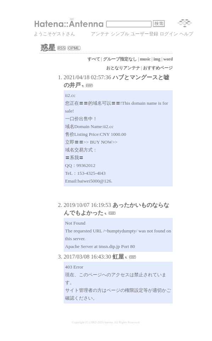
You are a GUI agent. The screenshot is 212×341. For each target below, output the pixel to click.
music (145, 59)
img (157, 59)
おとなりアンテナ (123, 67)
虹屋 (118, 257)
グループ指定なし (120, 59)
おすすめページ (158, 67)
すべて (93, 59)
